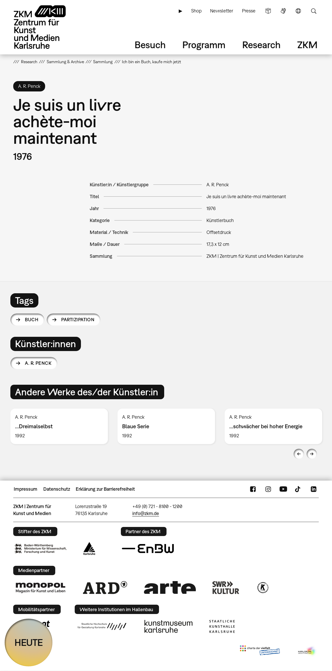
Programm (203, 44)
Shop (196, 10)
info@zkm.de (145, 513)
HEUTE (29, 642)
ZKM (307, 44)
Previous (299, 454)
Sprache (298, 11)
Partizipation (77, 319)
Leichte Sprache (268, 11)
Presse (248, 10)
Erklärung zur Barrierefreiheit (105, 489)
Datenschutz (56, 489)
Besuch (150, 44)
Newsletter (221, 10)
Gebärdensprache (283, 11)
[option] (59, 426)
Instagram (268, 489)
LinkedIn (313, 489)
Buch (31, 319)
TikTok (298, 489)
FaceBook (253, 489)
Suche (313, 11)
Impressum (25, 489)
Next (312, 454)
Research (261, 44)
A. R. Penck (38, 363)
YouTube (283, 489)
